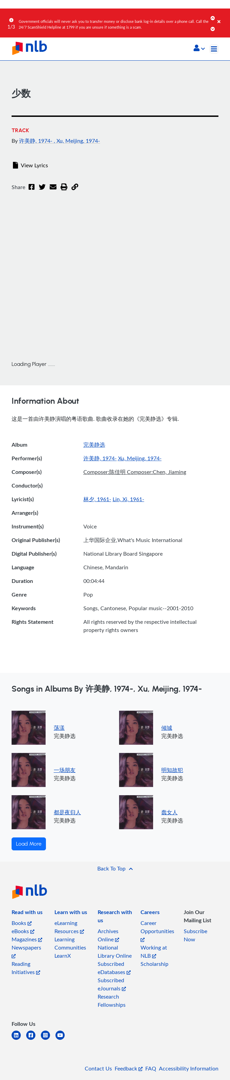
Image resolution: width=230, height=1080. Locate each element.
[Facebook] (31, 191)
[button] (199, 49)
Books (22, 923)
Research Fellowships (112, 1000)
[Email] (53, 191)
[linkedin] (19, 1039)
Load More (29, 844)
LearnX (62, 955)
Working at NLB (154, 951)
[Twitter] (42, 191)
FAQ (150, 1068)
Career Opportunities (157, 930)
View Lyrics (30, 165)
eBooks (23, 931)
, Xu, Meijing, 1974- (77, 140)
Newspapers (26, 951)
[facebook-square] (33, 1039)
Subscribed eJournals (112, 984)
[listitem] (27, 913)
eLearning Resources (69, 927)
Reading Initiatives (26, 968)
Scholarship (154, 964)
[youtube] (62, 1039)
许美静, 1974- (36, 140)
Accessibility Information (188, 1068)
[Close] (222, 17)
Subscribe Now (195, 935)
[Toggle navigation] (214, 49)
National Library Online (115, 951)
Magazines (27, 939)
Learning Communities (70, 943)
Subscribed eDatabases (114, 968)
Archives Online (108, 935)
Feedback (129, 1068)
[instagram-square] (48, 1039)
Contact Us (98, 1068)
